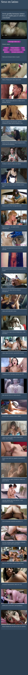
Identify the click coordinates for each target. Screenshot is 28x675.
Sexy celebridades (15, 50)
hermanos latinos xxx (17, 52)
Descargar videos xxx (14, 41)
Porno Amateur (15, 47)
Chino (6, 47)
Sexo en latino (9, 1)
